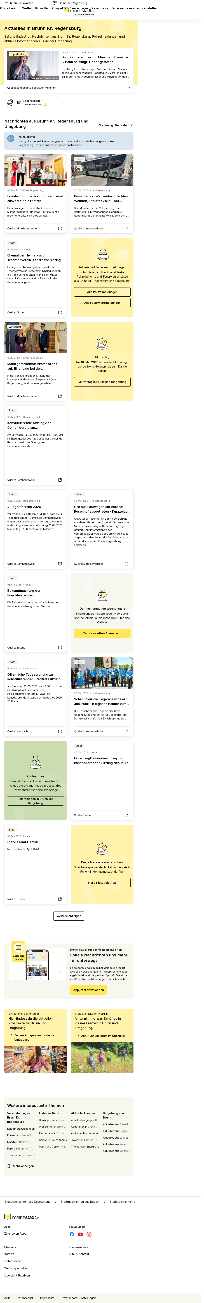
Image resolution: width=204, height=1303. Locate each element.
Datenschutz (25, 1298)
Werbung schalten (16, 1268)
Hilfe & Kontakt (79, 1254)
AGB (7, 1298)
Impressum (47, 1298)
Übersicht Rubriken (17, 1275)
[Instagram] (89, 1234)
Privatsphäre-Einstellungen (78, 1298)
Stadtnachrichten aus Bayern (76, 1201)
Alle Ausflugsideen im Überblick (100, 1036)
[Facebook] (72, 1234)
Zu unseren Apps (15, 1233)
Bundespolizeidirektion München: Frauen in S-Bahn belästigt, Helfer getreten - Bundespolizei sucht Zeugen (95, 61)
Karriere (9, 1254)
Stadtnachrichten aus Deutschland (27, 1201)
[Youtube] (80, 1234)
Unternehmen (13, 1261)
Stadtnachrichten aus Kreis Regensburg (132, 1201)
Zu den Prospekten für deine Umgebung (31, 1037)
